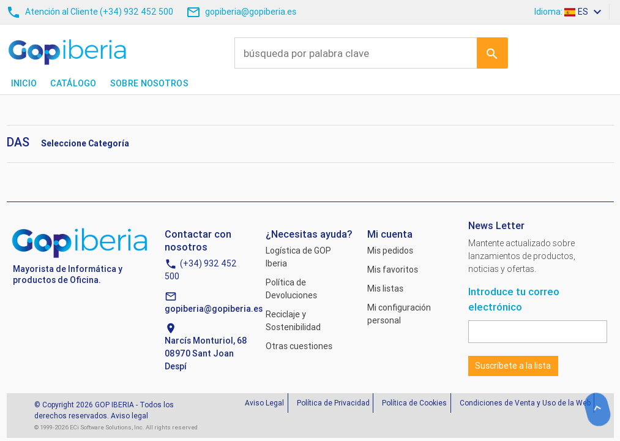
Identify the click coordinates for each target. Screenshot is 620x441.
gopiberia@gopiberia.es (214, 308)
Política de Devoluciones (291, 289)
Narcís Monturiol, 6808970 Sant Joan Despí (206, 353)
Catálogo (73, 83)
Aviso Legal (264, 402)
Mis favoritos (392, 269)
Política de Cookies (414, 402)
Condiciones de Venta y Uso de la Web (525, 402)
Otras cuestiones (299, 346)
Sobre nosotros (149, 83)
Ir (492, 52)
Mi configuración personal (399, 314)
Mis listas (385, 288)
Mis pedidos (390, 250)
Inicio (24, 83)
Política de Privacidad (333, 402)
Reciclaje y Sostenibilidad (293, 321)
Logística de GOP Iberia (298, 257)
